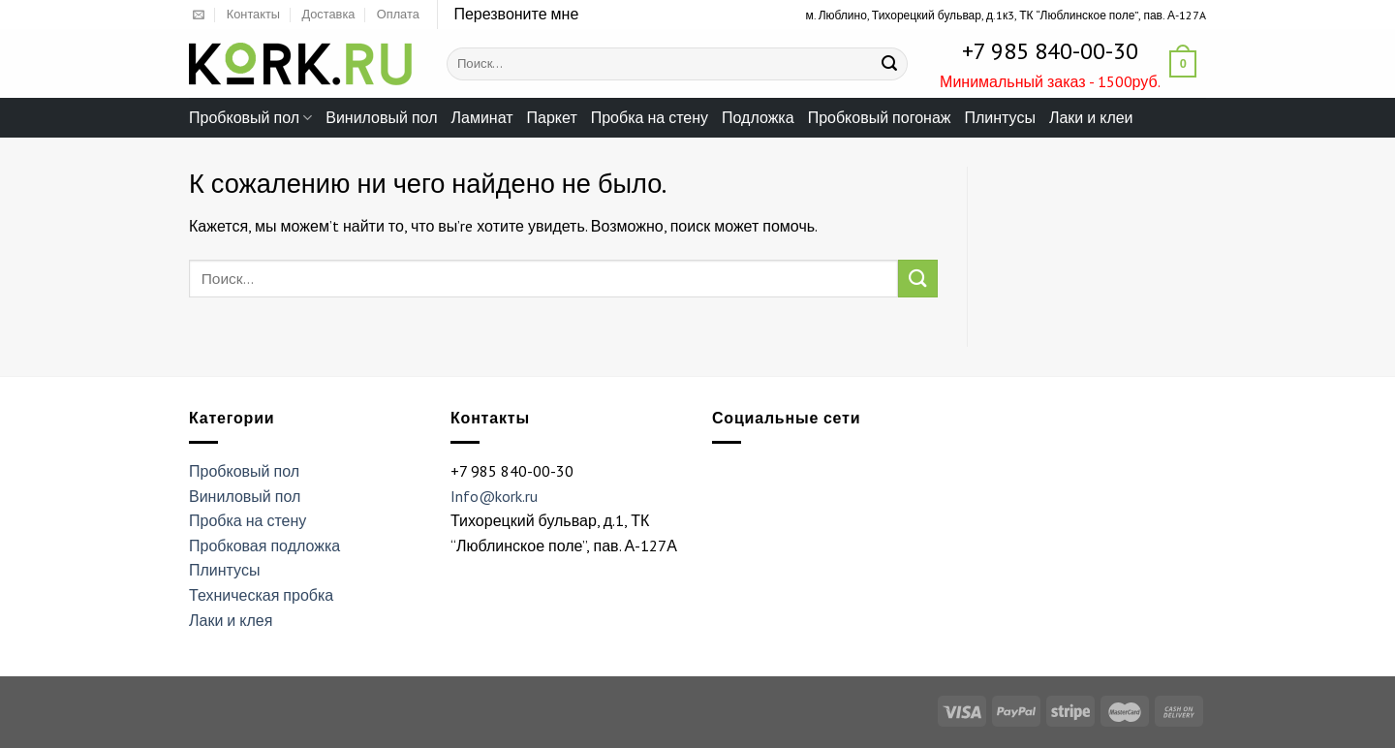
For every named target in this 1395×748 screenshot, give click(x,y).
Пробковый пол (250, 117)
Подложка (758, 117)
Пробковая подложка (264, 545)
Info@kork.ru (494, 496)
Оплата (398, 14)
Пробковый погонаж (879, 117)
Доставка (328, 14)
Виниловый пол (381, 117)
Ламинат (482, 117)
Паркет (552, 117)
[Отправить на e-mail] (198, 15)
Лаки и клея (230, 620)
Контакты (253, 14)
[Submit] (889, 63)
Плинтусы (999, 117)
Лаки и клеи (1091, 117)
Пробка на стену (649, 117)
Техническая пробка (261, 595)
